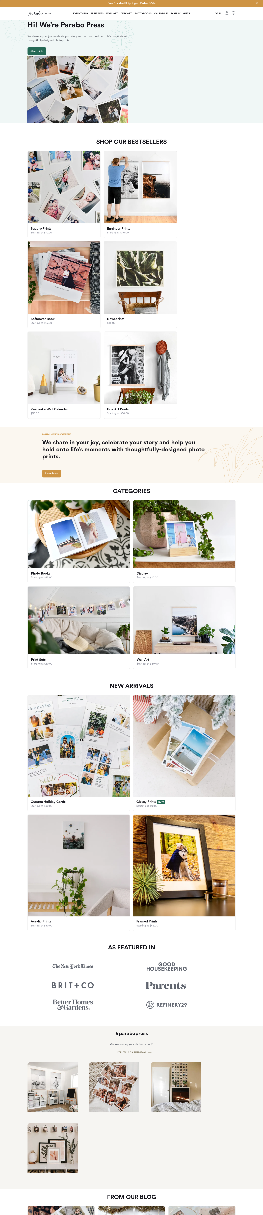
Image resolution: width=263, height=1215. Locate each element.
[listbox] (131, 53)
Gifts (186, 13)
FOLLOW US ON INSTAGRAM (131, 910)
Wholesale (174, 1175)
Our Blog (173, 1170)
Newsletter (174, 1180)
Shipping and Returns (215, 1165)
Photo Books (143, 13)
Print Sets (97, 13)
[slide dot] (121, 92)
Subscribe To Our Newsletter (131, 1131)
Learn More (54, 341)
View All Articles (131, 1088)
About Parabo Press (178, 1165)
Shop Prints (37, 68)
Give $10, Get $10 (37, 1191)
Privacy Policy (175, 1185)
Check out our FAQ (214, 1170)
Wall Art (112, 13)
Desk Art (126, 13)
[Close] (256, 3)
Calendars (161, 13)
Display (175, 13)
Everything (80, 13)
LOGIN (217, 13)
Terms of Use (175, 1190)
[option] (131, 53)
